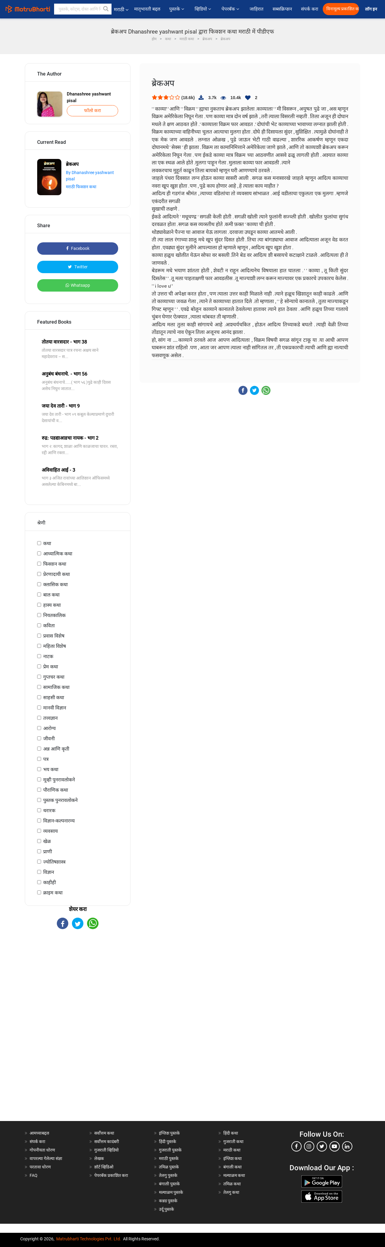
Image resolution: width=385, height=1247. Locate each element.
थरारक (49, 810)
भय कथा (50, 769)
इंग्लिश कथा (232, 1158)
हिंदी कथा (230, 1133)
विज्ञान (48, 872)
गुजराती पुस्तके (170, 1150)
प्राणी (47, 851)
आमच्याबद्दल (39, 1133)
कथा (47, 543)
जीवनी (49, 738)
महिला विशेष (54, 646)
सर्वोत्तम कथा (104, 1133)
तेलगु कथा (231, 1192)
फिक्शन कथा (54, 564)
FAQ (33, 1175)
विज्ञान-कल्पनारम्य (59, 821)
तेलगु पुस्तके (168, 1175)
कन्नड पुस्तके (168, 1200)
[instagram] (309, 1146)
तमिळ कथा (232, 1183)
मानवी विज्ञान (54, 708)
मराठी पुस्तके (169, 1158)
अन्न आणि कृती (56, 749)
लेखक (99, 1158)
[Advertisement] (77, 1030)
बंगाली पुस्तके (169, 1183)
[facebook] (296, 1146)
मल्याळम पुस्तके (171, 1192)
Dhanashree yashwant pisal (89, 97)
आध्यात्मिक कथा (57, 554)
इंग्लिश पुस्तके (169, 1133)
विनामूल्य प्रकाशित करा (342, 9)
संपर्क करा (309, 9)
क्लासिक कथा (55, 584)
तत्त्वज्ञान (50, 718)
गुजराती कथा (233, 1141)
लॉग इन (372, 9)
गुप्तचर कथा (53, 677)
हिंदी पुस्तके (167, 1141)
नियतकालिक (54, 615)
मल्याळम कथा (234, 1175)
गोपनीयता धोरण (42, 1150)
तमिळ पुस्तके (169, 1167)
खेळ (47, 841)
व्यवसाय (50, 831)
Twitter (78, 266)
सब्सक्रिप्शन (282, 9)
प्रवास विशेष (53, 636)
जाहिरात (257, 9)
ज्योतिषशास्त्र (54, 862)
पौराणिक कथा (55, 790)
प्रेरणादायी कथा (56, 574)
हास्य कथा (52, 605)
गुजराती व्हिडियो (106, 1150)
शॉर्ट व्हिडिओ (103, 1167)
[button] (106, 9)
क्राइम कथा (53, 893)
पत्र (46, 759)
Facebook (77, 248)
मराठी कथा (232, 1150)
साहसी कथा (53, 697)
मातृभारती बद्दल (147, 9)
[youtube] (334, 1146)
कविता (49, 625)
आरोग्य (49, 728)
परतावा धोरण (41, 1167)
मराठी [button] (121, 9)
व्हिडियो (203, 9)
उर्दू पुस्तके (166, 1209)
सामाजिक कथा (56, 687)
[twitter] (322, 1146)
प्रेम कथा (50, 667)
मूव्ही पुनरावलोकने (59, 780)
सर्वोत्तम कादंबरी (106, 1141)
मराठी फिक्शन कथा (81, 186)
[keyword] (83, 9)
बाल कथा (51, 595)
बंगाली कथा (232, 1167)
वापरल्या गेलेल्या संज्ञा (46, 1158)
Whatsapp (78, 285)
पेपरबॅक (231, 9)
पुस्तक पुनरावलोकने (60, 800)
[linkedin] (347, 1146)
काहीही (49, 882)
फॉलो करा (92, 110)
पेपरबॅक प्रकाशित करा (111, 1175)
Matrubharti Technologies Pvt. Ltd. (88, 1238)
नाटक (48, 656)
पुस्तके (177, 9)
